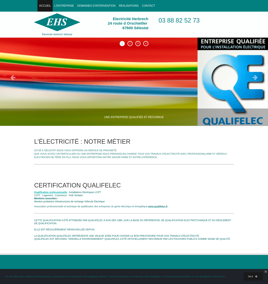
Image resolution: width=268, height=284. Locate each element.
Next (255, 76)
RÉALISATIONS (129, 5)
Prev (12, 76)
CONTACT (148, 5)
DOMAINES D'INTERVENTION (96, 5)
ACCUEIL (45, 5)
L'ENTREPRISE (64, 5)
